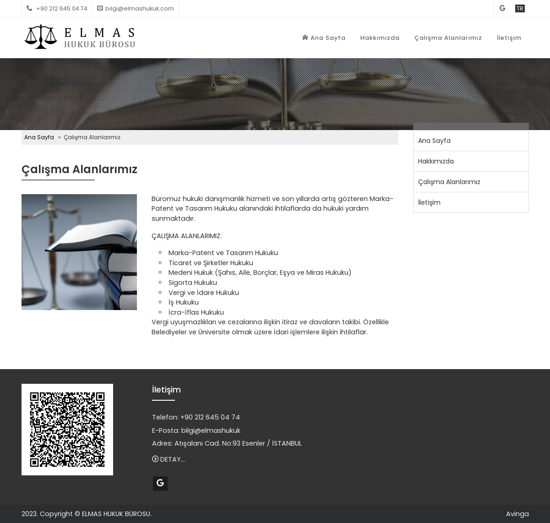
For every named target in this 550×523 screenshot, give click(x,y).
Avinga (517, 513)
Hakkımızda (380, 38)
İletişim (509, 38)
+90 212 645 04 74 (210, 417)
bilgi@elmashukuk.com (139, 8)
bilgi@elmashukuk (210, 430)
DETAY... (168, 459)
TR (520, 8)
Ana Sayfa (324, 38)
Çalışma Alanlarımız (448, 38)
